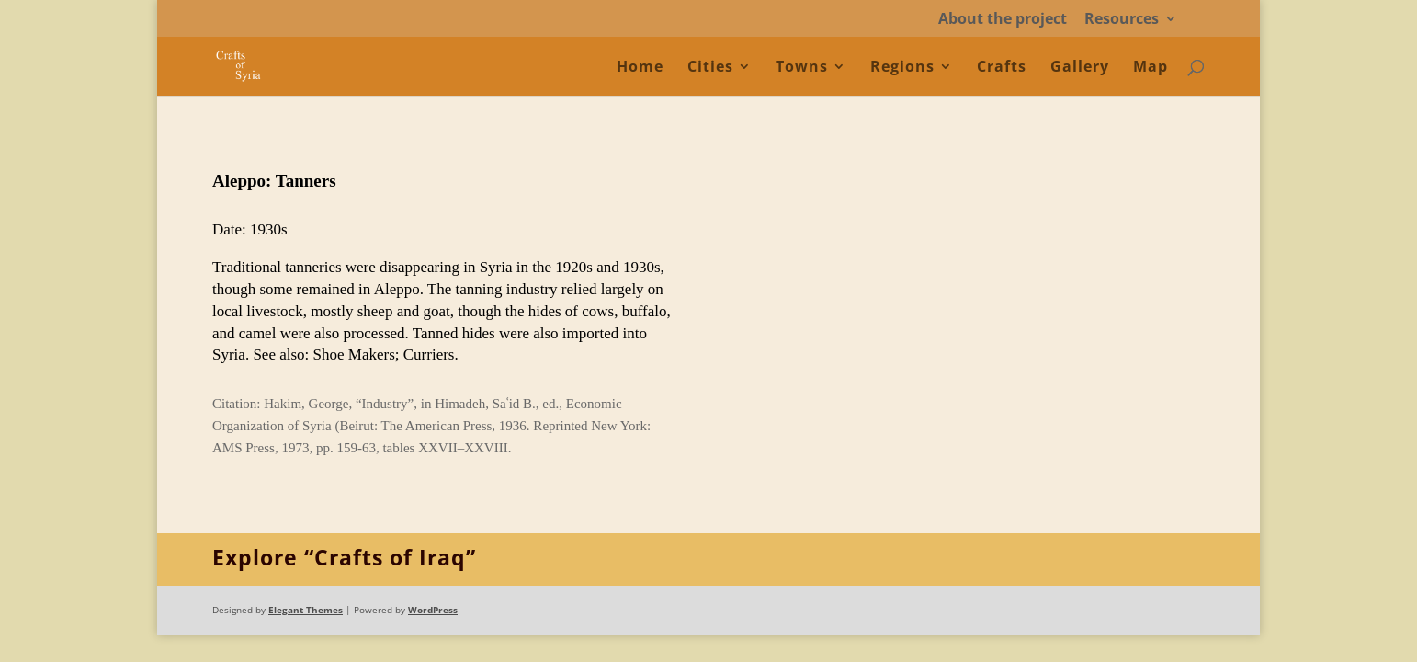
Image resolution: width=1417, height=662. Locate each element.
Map (1150, 68)
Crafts (1001, 68)
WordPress (433, 609)
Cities (710, 68)
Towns (802, 68)
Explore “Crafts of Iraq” (344, 557)
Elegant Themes (305, 609)
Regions (902, 68)
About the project (1002, 20)
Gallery (1079, 68)
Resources (1121, 20)
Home (640, 68)
